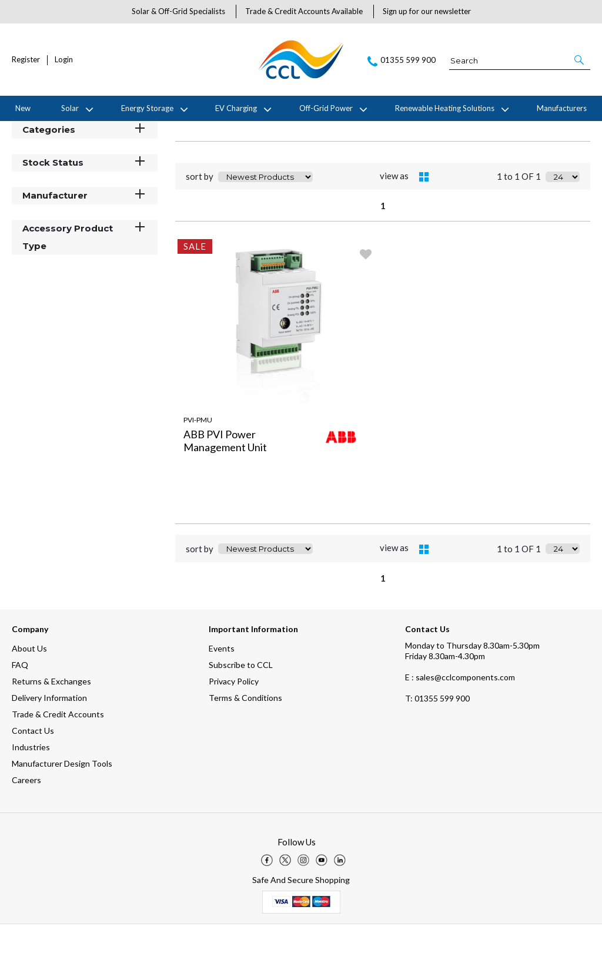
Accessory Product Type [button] (84, 289)
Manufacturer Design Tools (62, 816)
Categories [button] (84, 182)
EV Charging (236, 108)
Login (64, 59)
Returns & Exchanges (51, 734)
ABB (101, 130)
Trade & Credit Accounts (58, 767)
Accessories (137, 130)
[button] (580, 60)
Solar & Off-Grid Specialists (178, 11)
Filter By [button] (41, 160)
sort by (199, 229)
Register (26, 59)
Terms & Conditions (245, 751)
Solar (70, 108)
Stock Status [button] (84, 215)
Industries (31, 800)
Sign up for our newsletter (427, 11)
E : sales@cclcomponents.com (460, 730)
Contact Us (33, 783)
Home (20, 130)
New (23, 108)
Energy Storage (147, 108)
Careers (26, 833)
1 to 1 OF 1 (519, 229)
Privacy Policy (234, 734)
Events (222, 701)
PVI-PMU (197, 472)
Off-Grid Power (326, 108)
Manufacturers (562, 108)
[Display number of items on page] (563, 229)
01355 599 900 (437, 751)
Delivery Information (49, 751)
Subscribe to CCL (241, 718)
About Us (29, 701)
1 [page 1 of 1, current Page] (383, 258)
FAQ (20, 718)
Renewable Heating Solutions (444, 108)
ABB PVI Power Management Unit (225, 493)
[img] (267, 913)
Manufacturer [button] (84, 247)
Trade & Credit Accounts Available (304, 11)
